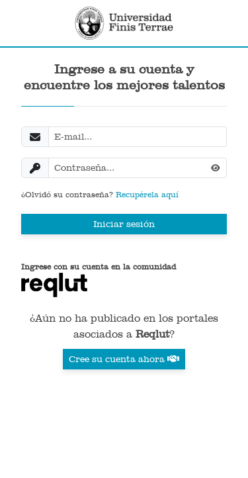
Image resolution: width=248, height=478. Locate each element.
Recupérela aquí (147, 194)
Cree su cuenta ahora (124, 359)
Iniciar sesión (124, 223)
